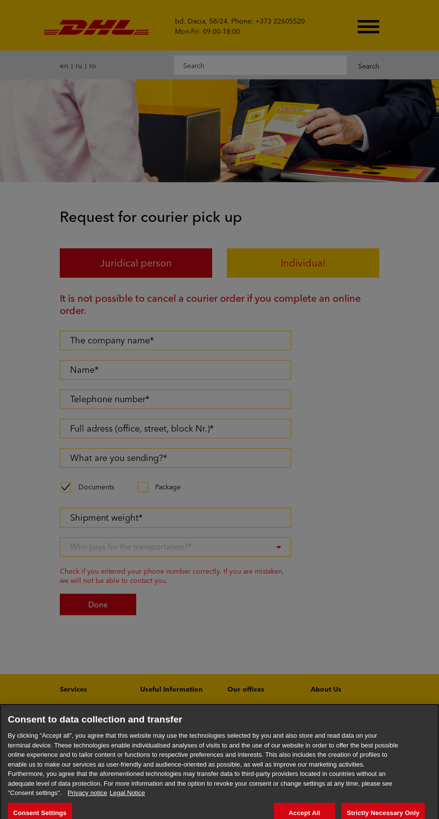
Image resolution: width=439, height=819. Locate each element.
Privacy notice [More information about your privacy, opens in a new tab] (87, 799)
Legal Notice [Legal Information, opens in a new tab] (127, 799)
